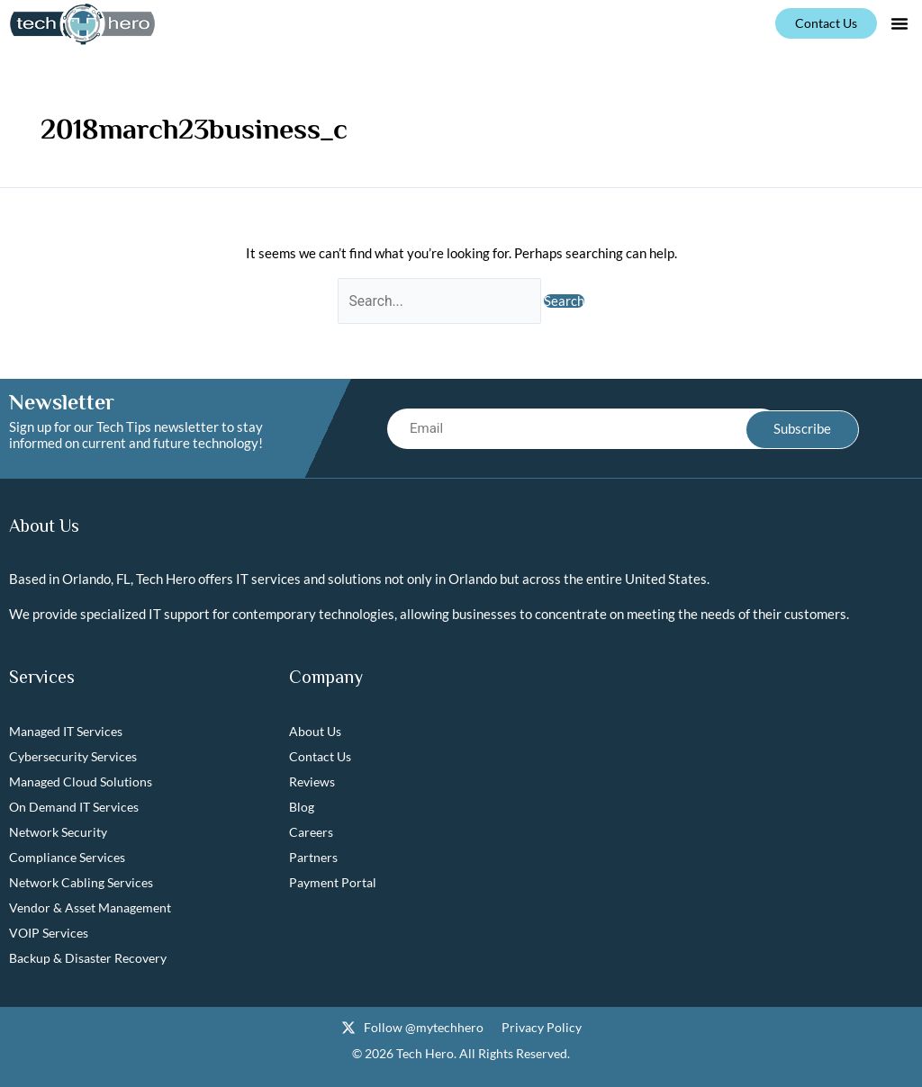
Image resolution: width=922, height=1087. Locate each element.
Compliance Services (67, 858)
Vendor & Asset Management (90, 908)
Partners (313, 858)
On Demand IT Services (74, 807)
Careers (311, 832)
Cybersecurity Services (73, 757)
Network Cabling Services (81, 883)
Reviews (312, 782)
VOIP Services (48, 933)
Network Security (58, 832)
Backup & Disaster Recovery (88, 958)
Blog (301, 807)
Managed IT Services (65, 732)
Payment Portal (332, 883)
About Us (315, 732)
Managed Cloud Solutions (80, 782)
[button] (899, 23)
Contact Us (320, 757)
